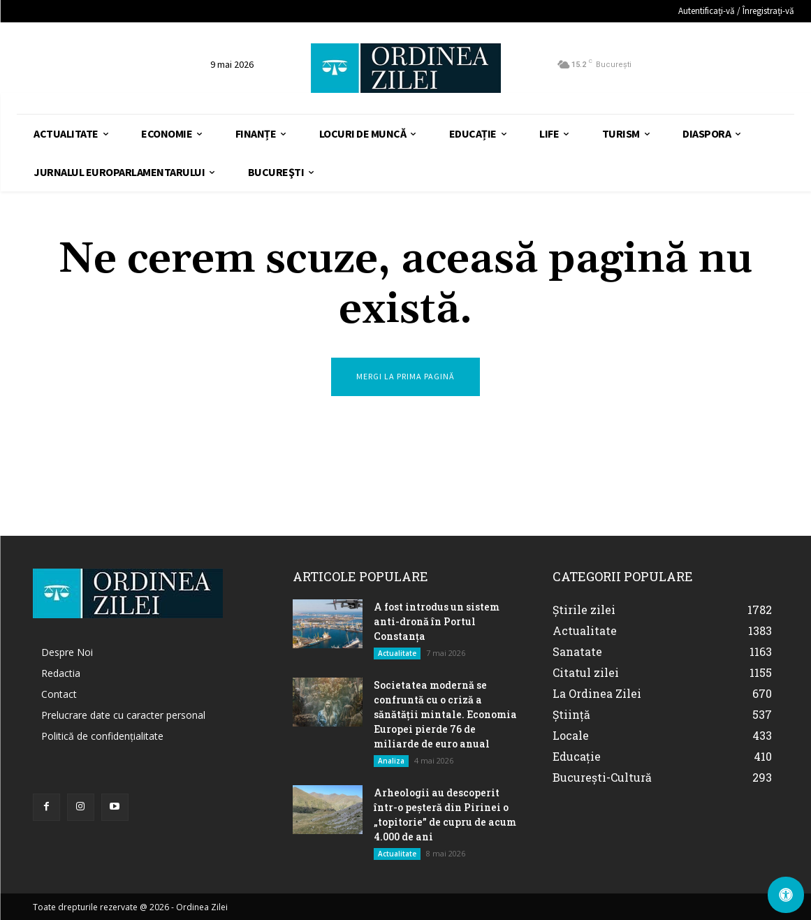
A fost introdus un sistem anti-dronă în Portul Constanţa (436, 621)
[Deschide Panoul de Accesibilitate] (786, 895)
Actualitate (397, 653)
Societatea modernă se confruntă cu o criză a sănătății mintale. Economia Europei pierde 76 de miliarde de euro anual (445, 714)
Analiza (391, 761)
